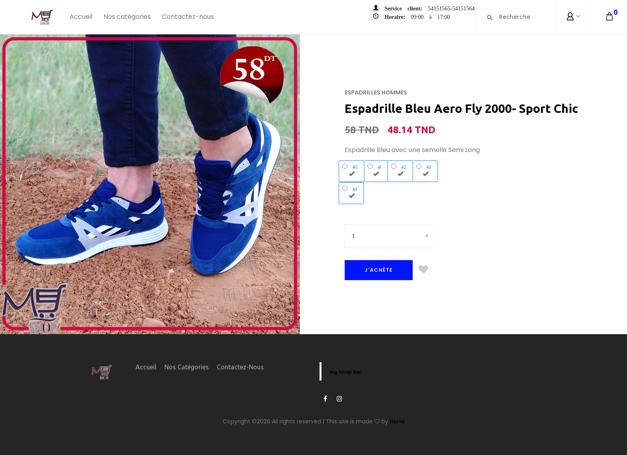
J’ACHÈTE (379, 270)
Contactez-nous (188, 16)
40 (351, 170)
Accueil (81, 16)
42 (400, 170)
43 (425, 170)
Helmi (397, 421)
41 (376, 170)
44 (351, 192)
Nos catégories (127, 16)
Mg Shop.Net (345, 372)
